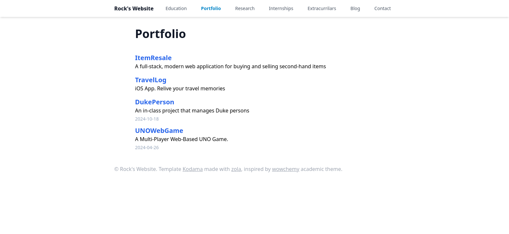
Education (176, 8)
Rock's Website (134, 8)
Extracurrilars (321, 8)
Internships (281, 8)
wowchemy (285, 169)
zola (236, 169)
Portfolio (211, 8)
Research (245, 8)
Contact (382, 8)
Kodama (192, 169)
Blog (355, 8)
